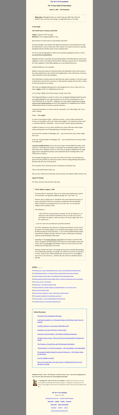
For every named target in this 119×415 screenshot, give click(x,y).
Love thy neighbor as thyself (45, 358)
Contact (66, 407)
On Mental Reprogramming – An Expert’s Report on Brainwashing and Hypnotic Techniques (56, 273)
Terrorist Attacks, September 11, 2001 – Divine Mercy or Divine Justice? (51, 293)
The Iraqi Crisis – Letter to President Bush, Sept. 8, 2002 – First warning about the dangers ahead (57, 270)
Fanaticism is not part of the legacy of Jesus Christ (51, 330)
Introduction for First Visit (52, 398)
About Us (60, 407)
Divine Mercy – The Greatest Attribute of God (45, 284)
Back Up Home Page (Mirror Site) (59, 410)
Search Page (53, 404)
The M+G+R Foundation (60, 2)
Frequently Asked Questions (66, 398)
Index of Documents (63, 404)
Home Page (51, 401)
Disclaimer (53, 407)
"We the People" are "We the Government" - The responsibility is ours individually (61, 348)
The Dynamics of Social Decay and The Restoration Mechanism (55, 344)
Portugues (68, 401)
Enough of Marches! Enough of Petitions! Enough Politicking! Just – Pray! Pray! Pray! (55, 287)
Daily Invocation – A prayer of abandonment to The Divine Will (49, 298)
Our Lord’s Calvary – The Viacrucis (42, 281)
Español (62, 401)
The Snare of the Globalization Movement (49, 316)
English (57, 401)
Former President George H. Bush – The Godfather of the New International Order (53, 276)
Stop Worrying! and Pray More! (41, 290)
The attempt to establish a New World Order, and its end (47, 296)
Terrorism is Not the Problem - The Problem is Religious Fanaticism (57, 334)
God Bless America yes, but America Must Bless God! (47, 301)
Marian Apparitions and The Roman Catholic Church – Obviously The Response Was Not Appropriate (58, 279)
